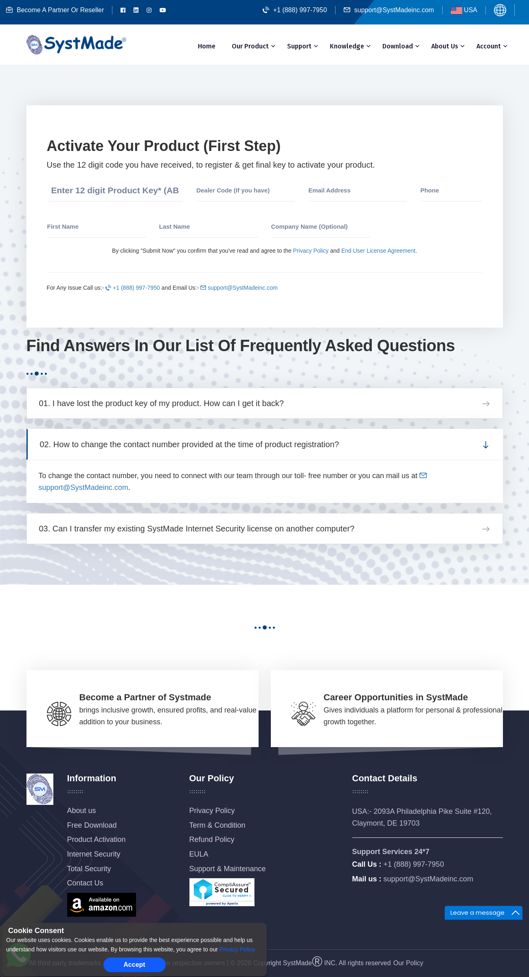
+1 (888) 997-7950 (295, 10)
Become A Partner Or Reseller (55, 10)
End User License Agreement (378, 250)
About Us (444, 46)
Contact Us (85, 883)
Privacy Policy (311, 250)
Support (299, 46)
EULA (199, 854)
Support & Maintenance (227, 869)
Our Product (250, 46)
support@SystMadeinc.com (389, 10)
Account (488, 46)
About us (81, 811)
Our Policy (408, 963)
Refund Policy (212, 839)
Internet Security (94, 854)
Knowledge (347, 46)
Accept (134, 964)
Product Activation (96, 839)
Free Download (92, 825)
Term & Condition (217, 825)
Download (397, 46)
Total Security (89, 869)
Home (206, 46)
